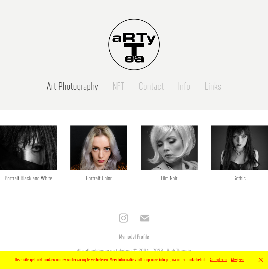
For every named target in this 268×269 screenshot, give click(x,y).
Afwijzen (237, 259)
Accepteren (218, 259)
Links (213, 86)
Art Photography (72, 86)
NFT (119, 86)
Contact (151, 86)
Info (184, 86)
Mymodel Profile (134, 236)
